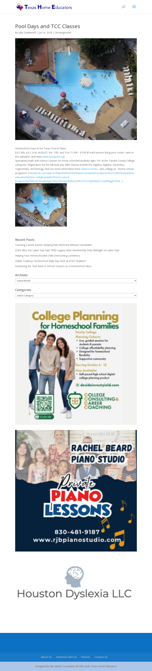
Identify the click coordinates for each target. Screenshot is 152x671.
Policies (85, 657)
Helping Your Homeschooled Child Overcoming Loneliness (47, 255)
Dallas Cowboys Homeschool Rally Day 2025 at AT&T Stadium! (50, 261)
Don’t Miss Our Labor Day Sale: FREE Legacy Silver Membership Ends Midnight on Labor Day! (67, 250)
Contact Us (101, 657)
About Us (46, 657)
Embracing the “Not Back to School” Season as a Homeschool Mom (53, 266)
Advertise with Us (66, 657)
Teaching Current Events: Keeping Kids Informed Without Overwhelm (53, 245)
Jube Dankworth (27, 32)
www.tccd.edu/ (89, 169)
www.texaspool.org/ (54, 156)
